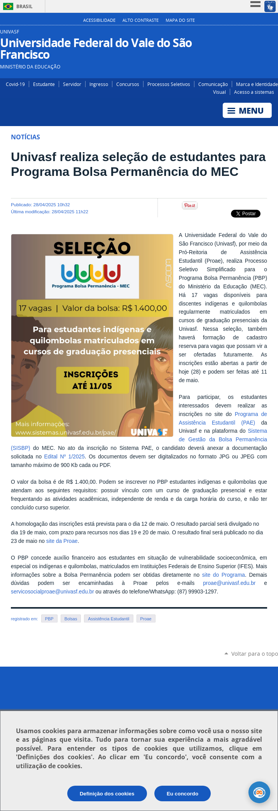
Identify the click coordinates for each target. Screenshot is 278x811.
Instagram (250, 35)
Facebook (261, 35)
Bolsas (71, 618)
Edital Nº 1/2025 (64, 457)
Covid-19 (15, 84)
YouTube (273, 35)
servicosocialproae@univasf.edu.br (52, 592)
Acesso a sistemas (254, 92)
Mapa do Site (180, 20)
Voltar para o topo (254, 653)
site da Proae (62, 541)
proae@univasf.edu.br (229, 583)
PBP (49, 618)
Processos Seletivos (168, 84)
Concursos (127, 84)
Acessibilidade (99, 20)
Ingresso (98, 84)
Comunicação (213, 84)
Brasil (24, 6)
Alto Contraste (140, 20)
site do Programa (223, 575)
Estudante (44, 84)
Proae (146, 618)
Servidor (72, 84)
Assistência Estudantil (108, 618)
